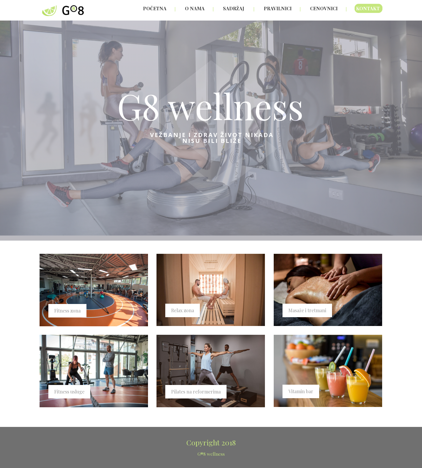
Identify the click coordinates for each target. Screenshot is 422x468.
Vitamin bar (300, 391)
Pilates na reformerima (196, 391)
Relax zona (182, 310)
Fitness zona (67, 311)
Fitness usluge (69, 391)
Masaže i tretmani (307, 310)
